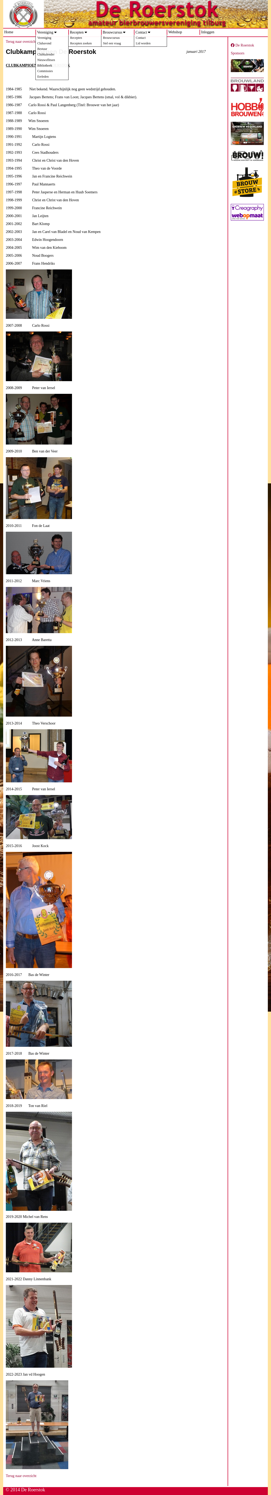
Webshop (175, 32)
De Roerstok (242, 45)
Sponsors (237, 53)
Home (8, 32)
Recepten (77, 32)
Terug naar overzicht (21, 42)
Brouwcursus (112, 32)
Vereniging (45, 32)
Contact (141, 32)
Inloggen (207, 32)
